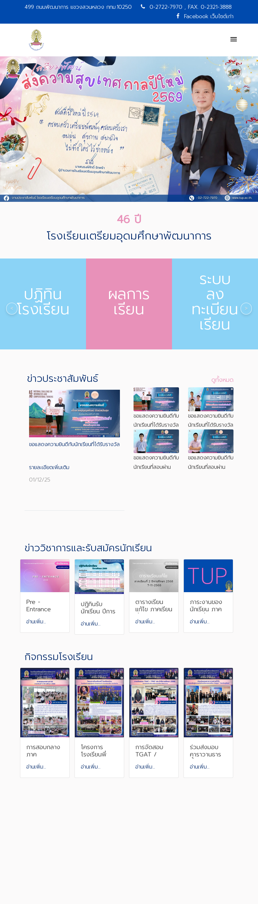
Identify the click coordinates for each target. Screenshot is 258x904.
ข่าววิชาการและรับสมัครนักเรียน (88, 548)
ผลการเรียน (129, 301)
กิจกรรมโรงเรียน (59, 656)
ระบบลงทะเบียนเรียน (215, 301)
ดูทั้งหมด (222, 379)
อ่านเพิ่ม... (36, 621)
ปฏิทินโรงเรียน (43, 301)
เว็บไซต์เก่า (221, 16)
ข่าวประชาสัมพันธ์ (62, 378)
